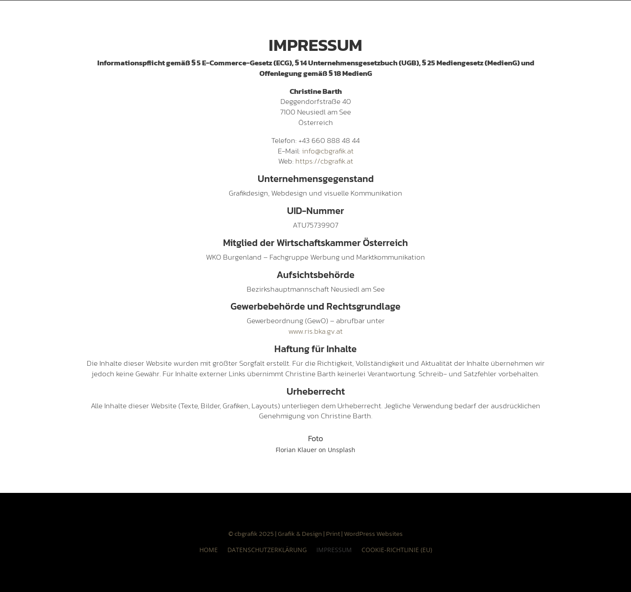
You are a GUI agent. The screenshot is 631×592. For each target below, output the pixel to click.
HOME (208, 549)
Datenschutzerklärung (267, 549)
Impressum (334, 549)
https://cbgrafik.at (324, 161)
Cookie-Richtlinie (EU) (397, 549)
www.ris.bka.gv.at (315, 331)
